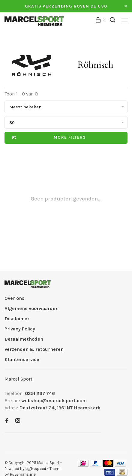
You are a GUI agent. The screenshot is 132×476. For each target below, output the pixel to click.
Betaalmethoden (23, 339)
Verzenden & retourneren (34, 349)
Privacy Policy (19, 329)
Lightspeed (35, 468)
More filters (49, 137)
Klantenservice (21, 359)
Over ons (14, 298)
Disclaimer (16, 318)
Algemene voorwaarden (31, 308)
